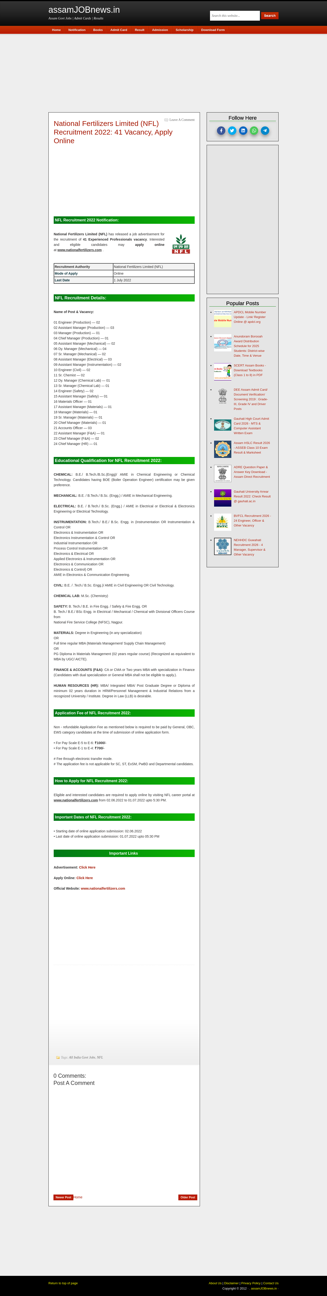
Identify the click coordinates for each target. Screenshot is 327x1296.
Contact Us (271, 1283)
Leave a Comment (182, 120)
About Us (215, 1283)
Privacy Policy (251, 1283)
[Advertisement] (165, 72)
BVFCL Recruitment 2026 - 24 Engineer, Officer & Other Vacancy (252, 520)
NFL (100, 1057)
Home (77, 1197)
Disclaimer (231, 1283)
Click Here (87, 867)
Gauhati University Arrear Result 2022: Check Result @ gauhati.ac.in (252, 496)
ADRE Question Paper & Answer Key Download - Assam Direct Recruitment (252, 472)
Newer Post (63, 1197)
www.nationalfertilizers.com (103, 888)
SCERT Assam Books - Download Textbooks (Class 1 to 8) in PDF (250, 370)
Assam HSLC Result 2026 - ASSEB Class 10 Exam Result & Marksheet (252, 447)
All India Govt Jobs (82, 1057)
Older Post (188, 1197)
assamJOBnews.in (84, 10)
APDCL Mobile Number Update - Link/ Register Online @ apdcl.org (250, 317)
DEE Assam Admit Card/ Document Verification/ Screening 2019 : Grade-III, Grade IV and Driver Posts (251, 399)
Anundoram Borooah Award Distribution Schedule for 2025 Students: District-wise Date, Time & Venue (249, 346)
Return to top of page (63, 1283)
